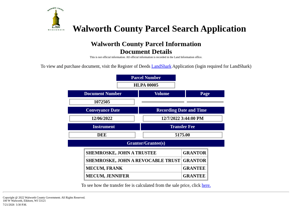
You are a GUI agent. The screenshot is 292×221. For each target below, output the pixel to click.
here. (206, 185)
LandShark (161, 66)
